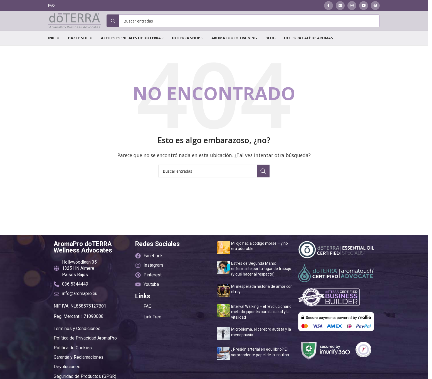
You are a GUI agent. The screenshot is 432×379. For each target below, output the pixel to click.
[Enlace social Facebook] (328, 5)
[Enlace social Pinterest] (375, 5)
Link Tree (152, 328)
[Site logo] (74, 26)
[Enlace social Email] (340, 5)
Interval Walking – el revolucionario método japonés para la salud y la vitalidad (261, 323)
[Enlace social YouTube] (363, 5)
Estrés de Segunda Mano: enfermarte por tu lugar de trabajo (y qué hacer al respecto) (261, 280)
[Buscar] (243, 27)
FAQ (148, 318)
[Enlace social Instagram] (351, 5)
